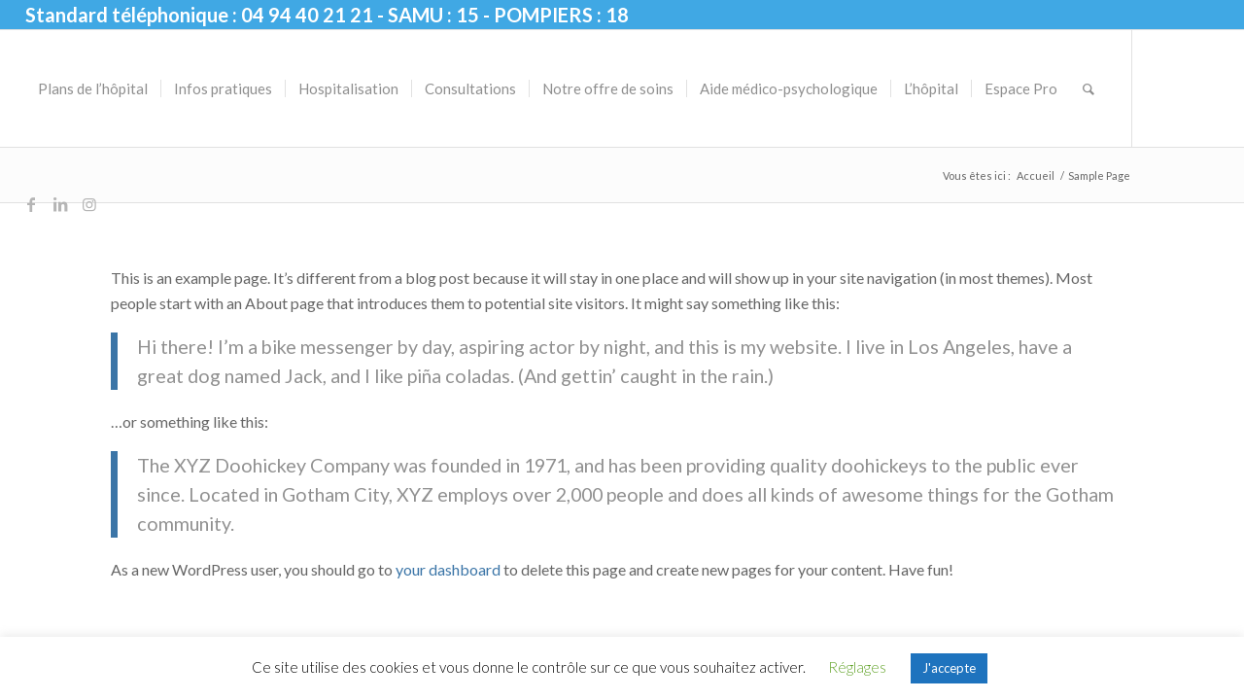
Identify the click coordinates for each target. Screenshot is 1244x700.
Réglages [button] (857, 667)
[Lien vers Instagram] (89, 204)
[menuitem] (92, 88)
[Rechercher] (1088, 88)
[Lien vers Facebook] (31, 204)
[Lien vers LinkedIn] (60, 204)
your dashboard (448, 569)
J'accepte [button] (949, 668)
